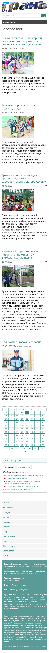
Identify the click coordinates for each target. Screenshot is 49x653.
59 (11, 432)
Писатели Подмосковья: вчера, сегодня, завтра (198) (24, 476)
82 (6, 442)
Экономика (8, 507)
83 (11, 442)
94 (27, 445)
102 (29, 448)
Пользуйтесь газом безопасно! (22, 342)
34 (6, 422)
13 (22, 412)
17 (43, 412)
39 (32, 422)
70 (27, 435)
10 (6, 412)
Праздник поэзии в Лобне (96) (16, 478)
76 (17, 438)
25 (43, 416)
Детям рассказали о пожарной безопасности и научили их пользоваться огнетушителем (22, 41)
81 (43, 438)
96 (37, 445)
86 (27, 442)
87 (32, 442)
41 (43, 422)
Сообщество (8, 551)
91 (11, 445)
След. (25, 451)
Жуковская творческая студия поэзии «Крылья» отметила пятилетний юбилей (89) (22, 482)
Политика (7, 502)
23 (32, 416)
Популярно (9, 467)
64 (37, 432)
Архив (5, 555)
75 (11, 438)
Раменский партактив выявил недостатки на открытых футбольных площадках (21, 254)
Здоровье (7, 526)
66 (6, 435)
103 (35, 448)
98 (7, 448)
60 (17, 432)
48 (37, 425)
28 (17, 419)
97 (43, 445)
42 (6, 425)
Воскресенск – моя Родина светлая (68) (19, 489)
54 (27, 429)
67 (11, 435)
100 (17, 448)
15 (32, 412)
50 (6, 429)
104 (42, 448)
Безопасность (9, 536)
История (6, 522)
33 (43, 419)
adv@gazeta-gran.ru (21, 590)
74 (6, 438)
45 (22, 425)
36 (17, 422)
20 (17, 416)
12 (17, 412)
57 (43, 429)
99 (12, 448)
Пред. (4, 409)
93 (22, 445)
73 (43, 435)
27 (11, 419)
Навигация (9, 22)
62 (27, 432)
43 (11, 425)
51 (11, 429)
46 (27, 425)
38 (27, 422)
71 (32, 435)
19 (11, 416)
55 (32, 429)
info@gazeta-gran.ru (18, 585)
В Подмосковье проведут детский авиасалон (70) (23, 486)
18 (6, 416)
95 (32, 445)
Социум (6, 512)
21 (22, 416)
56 (37, 429)
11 (11, 412)
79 (32, 438)
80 (37, 438)
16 (37, 412)
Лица (5, 541)
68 (17, 435)
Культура (7, 517)
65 (43, 432)
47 (32, 425)
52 (17, 429)
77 (22, 438)
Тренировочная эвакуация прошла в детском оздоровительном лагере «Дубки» (24, 178)
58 (6, 432)
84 (17, 442)
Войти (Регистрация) (12, 460)
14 (27, 412)
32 (37, 419)
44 (17, 425)
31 (32, 419)
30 (27, 419)
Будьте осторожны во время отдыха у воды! (20, 106)
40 (37, 422)
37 (22, 422)
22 (27, 416)
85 (22, 442)
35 (11, 422)
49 (43, 425)
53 (22, 429)
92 (17, 445)
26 (6, 419)
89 (43, 442)
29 (22, 419)
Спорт (5, 531)
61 (22, 432)
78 (27, 438)
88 (37, 442)
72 (37, 435)
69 (22, 435)
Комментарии (24, 467)
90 (6, 445)
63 (32, 432)
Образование (9, 546)
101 (23, 448)
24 (37, 416)
